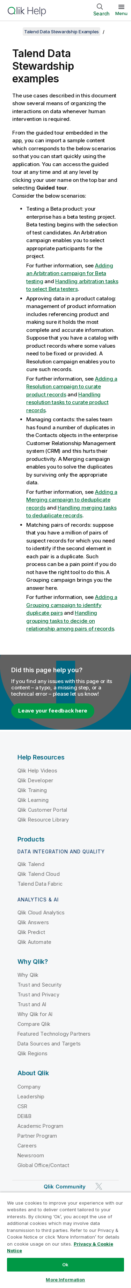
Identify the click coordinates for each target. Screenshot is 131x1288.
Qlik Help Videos (37, 771)
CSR (22, 1106)
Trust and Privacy (38, 994)
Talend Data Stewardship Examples (61, 31)
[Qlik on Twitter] (99, 1186)
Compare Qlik (33, 1024)
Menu (121, 13)
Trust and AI (31, 1004)
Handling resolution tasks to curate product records (67, 402)
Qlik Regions (32, 1053)
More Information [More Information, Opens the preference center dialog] (65, 1279)
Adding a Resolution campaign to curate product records (71, 386)
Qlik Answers (33, 922)
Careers (27, 1146)
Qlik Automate (34, 942)
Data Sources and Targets (49, 1044)
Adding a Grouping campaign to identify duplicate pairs (71, 605)
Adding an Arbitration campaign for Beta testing (69, 273)
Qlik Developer (35, 780)
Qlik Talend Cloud (38, 874)
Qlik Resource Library (43, 820)
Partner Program (37, 1136)
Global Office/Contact (43, 1165)
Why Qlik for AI (34, 1014)
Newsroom (30, 1155)
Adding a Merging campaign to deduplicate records (71, 500)
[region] (65, 1240)
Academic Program (40, 1126)
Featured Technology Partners (53, 1034)
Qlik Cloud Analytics (41, 912)
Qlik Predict (31, 932)
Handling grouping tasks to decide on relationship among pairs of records (70, 620)
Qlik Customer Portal (42, 810)
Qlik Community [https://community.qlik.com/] (65, 1186)
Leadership (31, 1096)
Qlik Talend (30, 864)
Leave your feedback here (52, 710)
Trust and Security (39, 985)
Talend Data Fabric (40, 884)
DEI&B (24, 1116)
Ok (65, 1264)
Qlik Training (32, 790)
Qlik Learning (33, 800)
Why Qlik (27, 975)
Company (29, 1087)
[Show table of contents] (14, 31)
